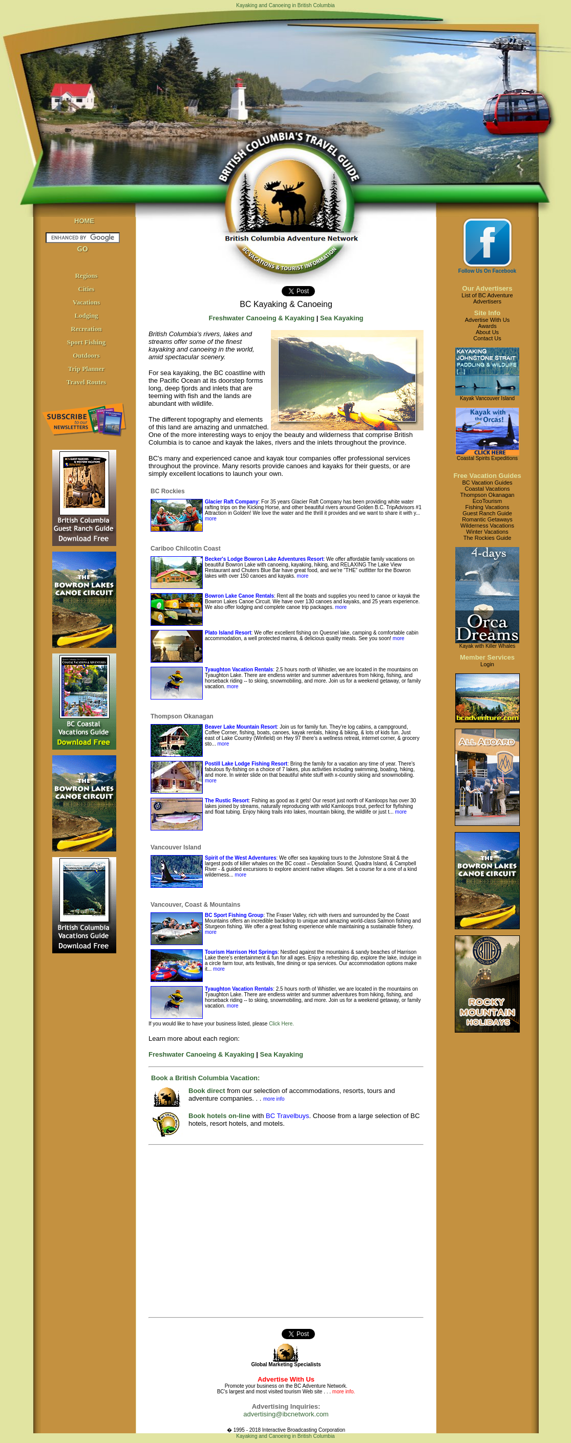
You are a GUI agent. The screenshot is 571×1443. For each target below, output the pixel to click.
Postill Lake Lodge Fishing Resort (246, 764)
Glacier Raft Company (231, 502)
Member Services (487, 657)
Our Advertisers (487, 288)
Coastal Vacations (487, 489)
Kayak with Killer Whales (487, 646)
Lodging (86, 315)
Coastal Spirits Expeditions (487, 458)
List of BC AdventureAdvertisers (487, 298)
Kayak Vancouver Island (487, 398)
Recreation (86, 329)
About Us (487, 332)
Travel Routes (86, 382)
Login (487, 664)
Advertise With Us (487, 320)
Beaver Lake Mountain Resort (241, 727)
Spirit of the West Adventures (240, 858)
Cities (86, 289)
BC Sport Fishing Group (234, 915)
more (211, 518)
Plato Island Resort (228, 633)
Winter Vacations (487, 532)
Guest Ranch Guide (487, 513)
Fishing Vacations (487, 507)
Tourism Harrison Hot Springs (241, 952)
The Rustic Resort (227, 800)
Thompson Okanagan (487, 495)
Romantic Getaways (487, 519)
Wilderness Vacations (487, 525)
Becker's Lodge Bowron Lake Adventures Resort (264, 559)
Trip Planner (86, 369)
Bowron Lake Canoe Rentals (239, 596)
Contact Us (487, 338)
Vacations (86, 302)
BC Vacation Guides (487, 482)
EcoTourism (487, 501)
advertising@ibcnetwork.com (285, 1414)
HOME (84, 221)
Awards (487, 326)
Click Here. (281, 1023)
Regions (86, 275)
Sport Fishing (86, 342)
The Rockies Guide (487, 538)
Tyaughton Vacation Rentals (239, 669)
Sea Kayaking (342, 318)
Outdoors (86, 355)
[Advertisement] (272, 1231)
